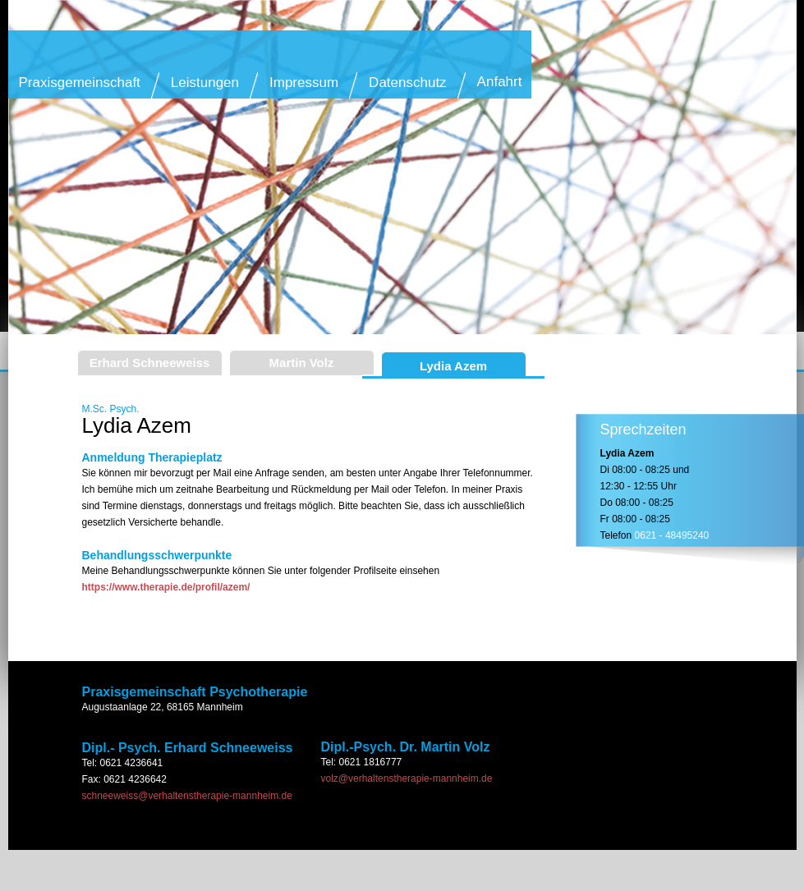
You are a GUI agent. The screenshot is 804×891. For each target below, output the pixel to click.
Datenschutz (408, 82)
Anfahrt (499, 82)
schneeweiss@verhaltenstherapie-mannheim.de (187, 795)
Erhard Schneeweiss (150, 363)
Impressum (303, 82)
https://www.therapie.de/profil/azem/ (166, 587)
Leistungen (205, 82)
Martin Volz (301, 363)
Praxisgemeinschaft (79, 82)
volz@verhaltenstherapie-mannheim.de (407, 778)
